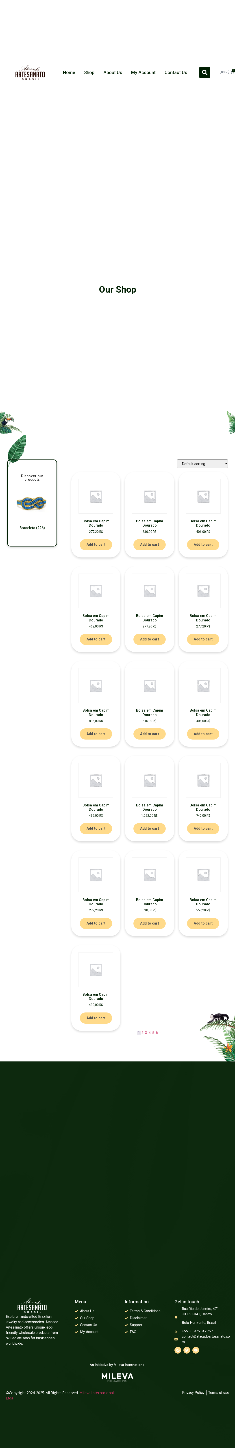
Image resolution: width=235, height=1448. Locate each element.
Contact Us (176, 72)
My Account (143, 72)
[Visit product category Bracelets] (32, 509)
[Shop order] (202, 463)
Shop (89, 72)
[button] (204, 72)
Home (69, 72)
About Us (112, 72)
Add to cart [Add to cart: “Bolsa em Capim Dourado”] (96, 544)
